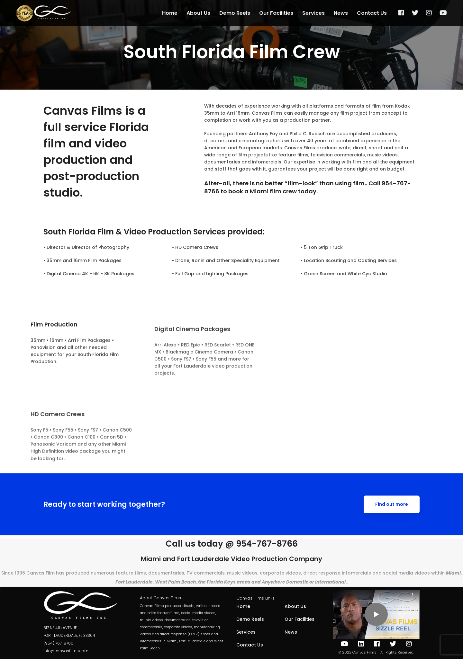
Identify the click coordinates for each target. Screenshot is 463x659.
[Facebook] (377, 644)
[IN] (361, 644)
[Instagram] (409, 644)
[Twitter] (393, 644)
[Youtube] (344, 644)
